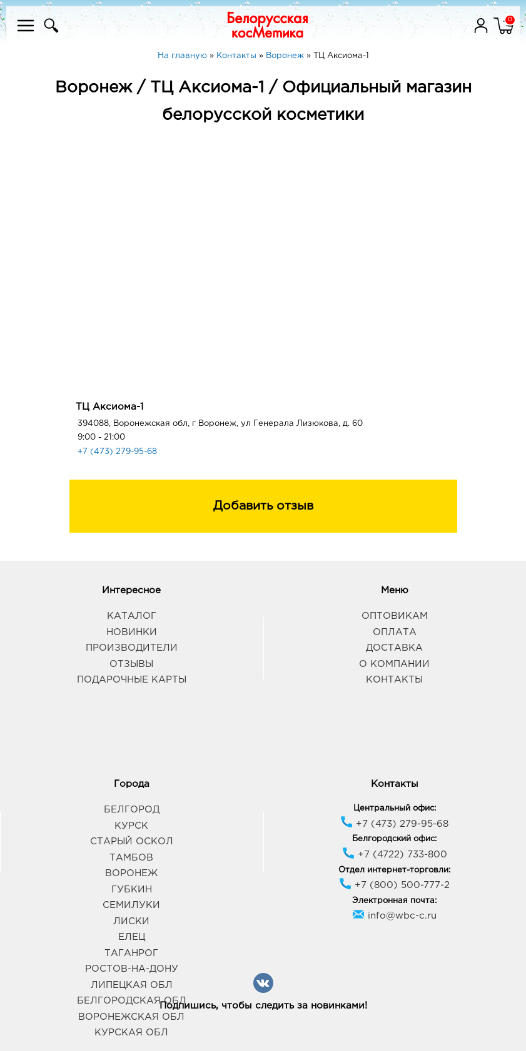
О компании (394, 664)
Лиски (131, 921)
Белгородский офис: (394, 839)
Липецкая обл (132, 985)
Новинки (131, 632)
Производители (132, 648)
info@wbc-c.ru (394, 916)
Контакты (394, 680)
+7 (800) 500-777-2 (394, 885)
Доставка (394, 648)
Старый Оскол (131, 841)
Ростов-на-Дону (131, 969)
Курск (131, 826)
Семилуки (131, 905)
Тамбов (131, 858)
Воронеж (131, 873)
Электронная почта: (394, 900)
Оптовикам (395, 616)
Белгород (131, 810)
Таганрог (131, 953)
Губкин (131, 890)
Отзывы (131, 664)
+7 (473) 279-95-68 (117, 451)
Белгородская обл (131, 1001)
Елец (131, 937)
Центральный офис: (394, 808)
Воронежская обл (131, 1017)
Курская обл (131, 1033)
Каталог (131, 616)
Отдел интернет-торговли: (394, 870)
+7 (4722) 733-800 (394, 855)
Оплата (395, 632)
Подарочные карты (131, 680)
